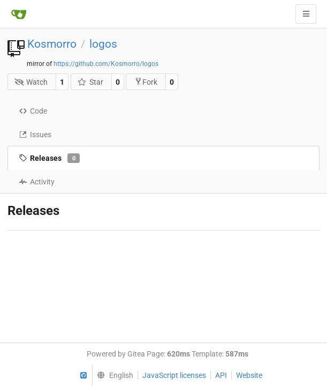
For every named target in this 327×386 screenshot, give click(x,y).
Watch (31, 82)
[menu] (112, 375)
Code (33, 111)
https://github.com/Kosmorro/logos (106, 64)
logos (103, 44)
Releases (49, 158)
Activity (37, 181)
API (221, 375)
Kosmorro (52, 44)
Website (249, 375)
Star (90, 82)
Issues (35, 134)
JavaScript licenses (174, 375)
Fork (145, 81)
